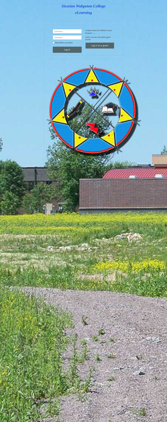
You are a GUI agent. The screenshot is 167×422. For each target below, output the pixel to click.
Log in (67, 49)
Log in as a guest (99, 45)
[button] (94, 33)
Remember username (64, 43)
